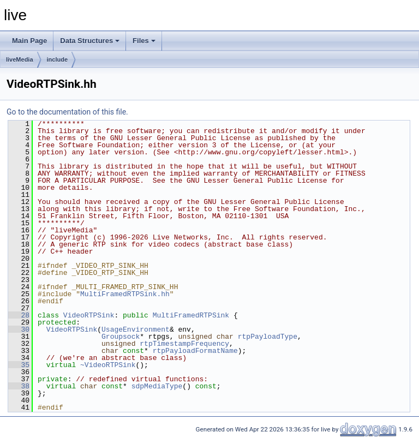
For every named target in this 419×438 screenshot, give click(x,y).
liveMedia (19, 59)
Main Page (29, 41)
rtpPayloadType (267, 336)
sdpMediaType (157, 386)
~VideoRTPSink (107, 365)
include (57, 59)
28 (18, 315)
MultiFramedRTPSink (191, 315)
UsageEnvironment (135, 329)
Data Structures (89, 41)
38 (18, 386)
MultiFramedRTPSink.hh (125, 294)
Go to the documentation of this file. (67, 111)
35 (18, 365)
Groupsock (120, 336)
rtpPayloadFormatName (195, 351)
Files (144, 41)
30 (18, 329)
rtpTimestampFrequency (184, 344)
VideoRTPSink (89, 315)
